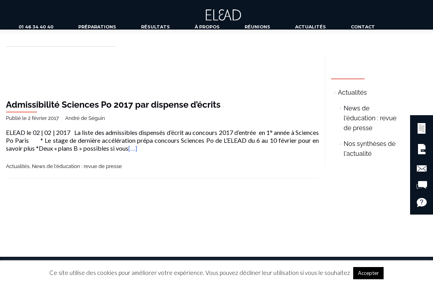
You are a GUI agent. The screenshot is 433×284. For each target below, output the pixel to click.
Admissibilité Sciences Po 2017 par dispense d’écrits (113, 104)
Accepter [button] (368, 273)
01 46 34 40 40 (36, 27)
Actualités (310, 27)
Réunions (257, 27)
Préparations (97, 27)
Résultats (155, 27)
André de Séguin (85, 118)
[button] (421, 127)
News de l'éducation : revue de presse (77, 166)
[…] (132, 148)
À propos (207, 27)
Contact (363, 27)
